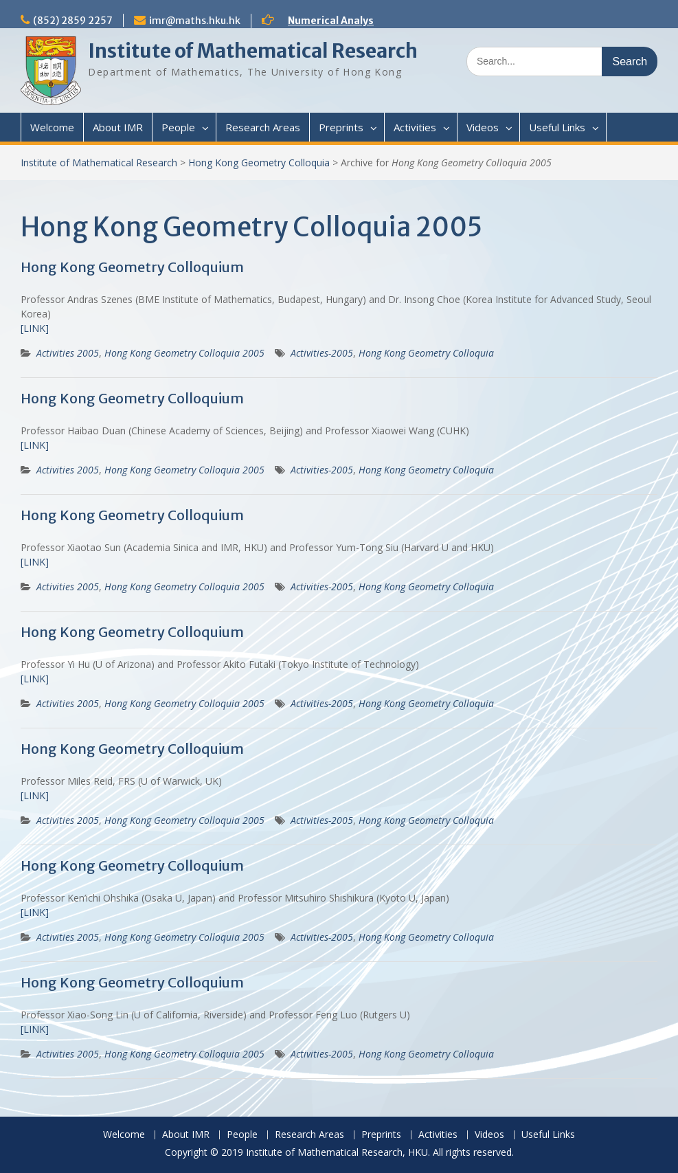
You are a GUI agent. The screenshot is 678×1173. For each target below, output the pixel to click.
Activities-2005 (322, 352)
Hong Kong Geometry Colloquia (259, 162)
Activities (415, 127)
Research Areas (262, 127)
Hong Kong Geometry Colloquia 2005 (184, 352)
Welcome (52, 127)
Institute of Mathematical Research (253, 50)
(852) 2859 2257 (73, 20)
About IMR (118, 127)
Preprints (341, 127)
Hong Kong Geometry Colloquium (132, 267)
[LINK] (35, 328)
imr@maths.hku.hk (194, 20)
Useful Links (557, 127)
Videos (482, 127)
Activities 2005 (67, 352)
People (178, 127)
